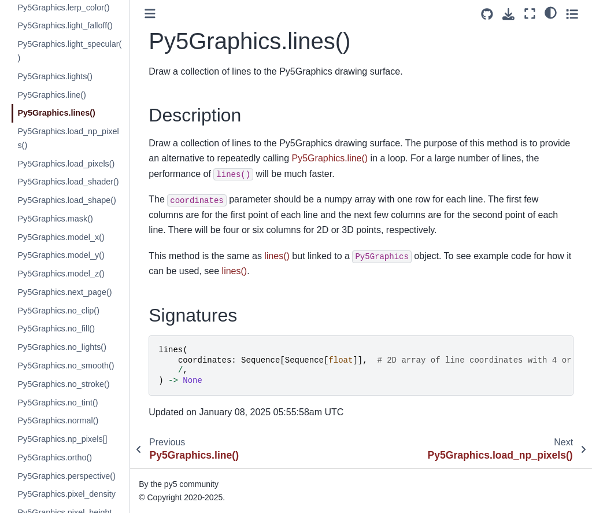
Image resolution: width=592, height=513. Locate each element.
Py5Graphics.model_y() (60, 255)
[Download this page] (508, 14)
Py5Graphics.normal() (57, 420)
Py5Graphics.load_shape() (66, 200)
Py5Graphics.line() (51, 94)
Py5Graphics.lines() (56, 112)
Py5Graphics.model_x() (60, 237)
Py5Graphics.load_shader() (68, 181)
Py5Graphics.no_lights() (61, 347)
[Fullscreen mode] (530, 13)
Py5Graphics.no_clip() (58, 310)
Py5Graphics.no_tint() (57, 402)
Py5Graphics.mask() (54, 218)
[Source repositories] (487, 14)
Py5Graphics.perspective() (66, 476)
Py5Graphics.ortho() (54, 457)
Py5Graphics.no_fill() (56, 328)
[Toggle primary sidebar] (150, 13)
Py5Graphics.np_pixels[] (62, 439)
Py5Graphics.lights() (54, 76)
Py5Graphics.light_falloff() (65, 25)
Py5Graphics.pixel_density (66, 494)
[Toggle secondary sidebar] (572, 13)
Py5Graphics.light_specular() (69, 50)
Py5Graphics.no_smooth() (65, 365)
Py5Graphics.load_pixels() (65, 163)
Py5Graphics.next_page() (64, 292)
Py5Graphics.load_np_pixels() (68, 138)
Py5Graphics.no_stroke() (63, 384)
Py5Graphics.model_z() (60, 273)
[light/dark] (550, 12)
